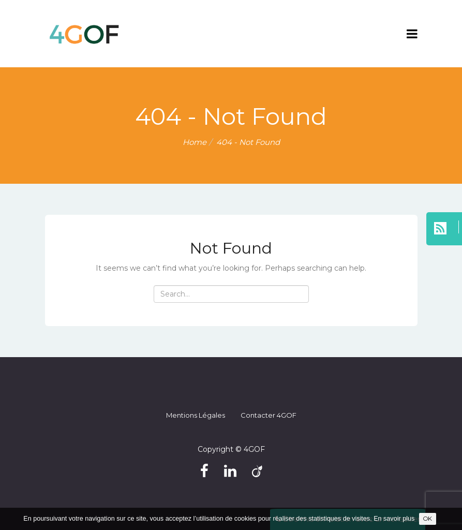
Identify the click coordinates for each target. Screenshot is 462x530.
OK (427, 518)
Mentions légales (195, 415)
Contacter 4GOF (268, 415)
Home (194, 142)
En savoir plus (394, 518)
